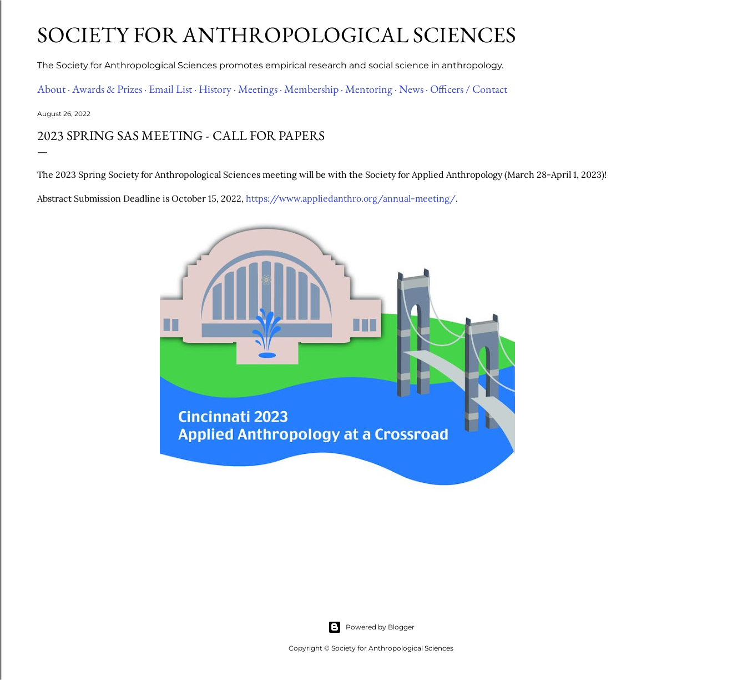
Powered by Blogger (371, 627)
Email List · (172, 89)
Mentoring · (371, 89)
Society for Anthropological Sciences (276, 34)
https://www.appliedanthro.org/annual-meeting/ (351, 198)
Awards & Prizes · (109, 89)
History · (217, 89)
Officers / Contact (468, 89)
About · (53, 89)
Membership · (313, 89)
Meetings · (260, 89)
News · (413, 89)
